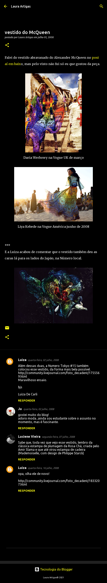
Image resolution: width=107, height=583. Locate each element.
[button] (7, 45)
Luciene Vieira (29, 436)
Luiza (22, 360)
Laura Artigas (21, 6)
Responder (26, 400)
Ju (20, 409)
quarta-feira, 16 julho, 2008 (43, 468)
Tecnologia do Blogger (54, 569)
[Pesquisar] (101, 6)
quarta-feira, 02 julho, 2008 (43, 360)
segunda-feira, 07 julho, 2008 (58, 436)
